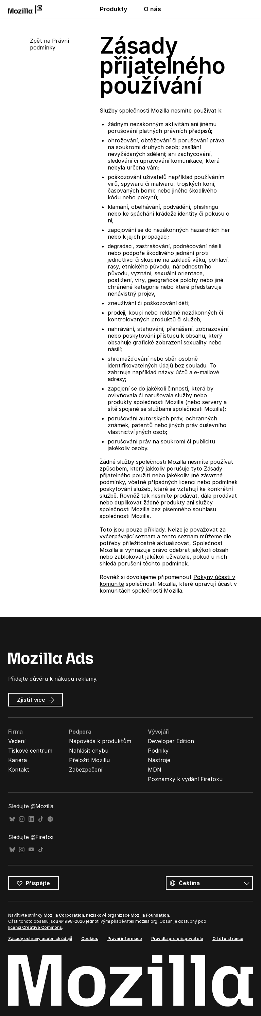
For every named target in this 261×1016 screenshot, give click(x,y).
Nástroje (159, 760)
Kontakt (18, 769)
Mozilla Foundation (149, 915)
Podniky (158, 750)
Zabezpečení (85, 769)
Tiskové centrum (30, 750)
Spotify (50, 819)
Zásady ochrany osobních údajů (40, 938)
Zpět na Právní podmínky (49, 44)
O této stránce (227, 938)
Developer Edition (171, 741)
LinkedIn (31, 819)
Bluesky (12, 819)
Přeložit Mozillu (89, 760)
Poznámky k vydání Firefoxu (185, 779)
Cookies (89, 938)
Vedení (16, 741)
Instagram (22, 819)
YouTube (31, 849)
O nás (152, 9)
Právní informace (124, 938)
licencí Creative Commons (35, 927)
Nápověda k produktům (100, 741)
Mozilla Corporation (64, 915)
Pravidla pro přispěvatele (177, 938)
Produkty (113, 9)
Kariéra (17, 760)
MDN (154, 769)
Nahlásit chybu (88, 750)
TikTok (41, 819)
